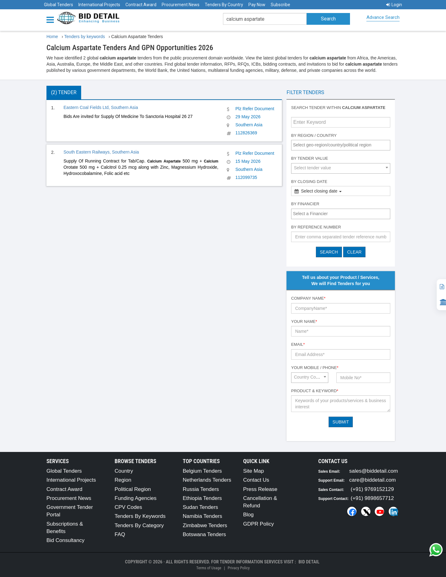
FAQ (120, 534)
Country (124, 471)
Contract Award (140, 4)
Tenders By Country (224, 4)
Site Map (253, 471)
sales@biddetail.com (373, 471)
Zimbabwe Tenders (205, 525)
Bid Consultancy (65, 540)
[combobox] (340, 145)
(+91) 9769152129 (372, 489)
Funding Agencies (135, 498)
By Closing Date (309, 181)
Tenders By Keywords (140, 516)
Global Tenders (58, 4)
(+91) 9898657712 (372, 498)
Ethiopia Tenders (202, 498)
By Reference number (316, 227)
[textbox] (342, 145)
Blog (248, 515)
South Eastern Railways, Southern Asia (101, 152)
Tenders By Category (139, 525)
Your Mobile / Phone (314, 367)
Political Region (133, 489)
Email (298, 344)
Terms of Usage (208, 568)
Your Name (304, 321)
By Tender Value (309, 158)
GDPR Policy (258, 524)
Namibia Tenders (202, 516)
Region (123, 480)
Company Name (308, 298)
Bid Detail (309, 562)
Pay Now (256, 4)
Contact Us (256, 480)
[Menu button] (51, 19)
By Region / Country (314, 135)
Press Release (260, 489)
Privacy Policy (239, 568)
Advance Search (383, 17)
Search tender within (338, 107)
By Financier (305, 204)
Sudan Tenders (200, 507)
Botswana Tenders (204, 534)
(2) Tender (64, 92)
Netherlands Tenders (207, 480)
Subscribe (280, 4)
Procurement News (180, 4)
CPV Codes (128, 507)
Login (394, 4)
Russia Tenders (201, 489)
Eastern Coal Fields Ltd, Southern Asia (100, 107)
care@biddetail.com (372, 480)
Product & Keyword (314, 390)
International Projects (99, 4)
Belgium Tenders (202, 471)
